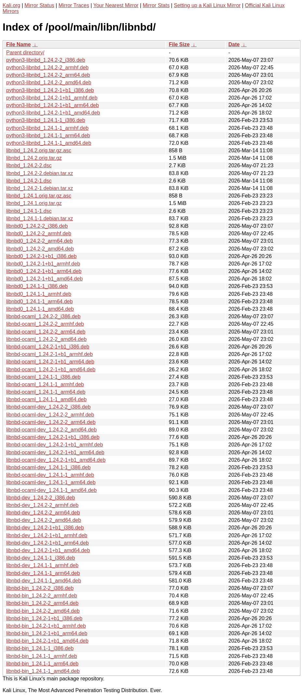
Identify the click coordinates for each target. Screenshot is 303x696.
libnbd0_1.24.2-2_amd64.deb (40, 249)
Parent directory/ (25, 52)
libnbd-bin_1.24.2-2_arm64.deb (42, 603)
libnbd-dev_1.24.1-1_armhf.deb (42, 565)
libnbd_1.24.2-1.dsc (29, 181)
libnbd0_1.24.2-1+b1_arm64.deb (44, 271)
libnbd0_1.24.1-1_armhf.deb (38, 294)
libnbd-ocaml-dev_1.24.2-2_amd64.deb (51, 429)
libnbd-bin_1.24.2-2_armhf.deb (41, 595)
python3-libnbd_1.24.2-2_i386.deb (45, 60)
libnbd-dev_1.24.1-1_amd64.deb (43, 580)
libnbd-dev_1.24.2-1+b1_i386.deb (45, 527)
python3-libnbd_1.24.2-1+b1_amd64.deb (53, 113)
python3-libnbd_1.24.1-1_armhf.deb (47, 128)
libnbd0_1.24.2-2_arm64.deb (39, 241)
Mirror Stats (156, 5)
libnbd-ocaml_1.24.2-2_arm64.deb (46, 331)
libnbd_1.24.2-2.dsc (29, 165)
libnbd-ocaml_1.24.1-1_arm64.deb (46, 392)
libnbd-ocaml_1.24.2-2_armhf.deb (45, 324)
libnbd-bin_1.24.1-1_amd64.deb (43, 671)
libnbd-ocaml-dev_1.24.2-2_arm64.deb (51, 422)
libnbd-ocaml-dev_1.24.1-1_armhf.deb (50, 475)
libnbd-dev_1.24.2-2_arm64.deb (43, 512)
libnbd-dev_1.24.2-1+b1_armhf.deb (46, 535)
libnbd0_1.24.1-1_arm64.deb (39, 301)
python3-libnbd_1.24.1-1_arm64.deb (48, 135)
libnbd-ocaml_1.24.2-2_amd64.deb (46, 339)
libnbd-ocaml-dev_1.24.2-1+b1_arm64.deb (55, 452)
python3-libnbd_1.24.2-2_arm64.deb (48, 75)
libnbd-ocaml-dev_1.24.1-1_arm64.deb (51, 482)
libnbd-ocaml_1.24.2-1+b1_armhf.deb (49, 354)
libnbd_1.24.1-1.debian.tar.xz (39, 218)
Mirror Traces (74, 5)
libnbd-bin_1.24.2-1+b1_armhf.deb (46, 626)
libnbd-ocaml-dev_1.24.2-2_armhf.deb (50, 414)
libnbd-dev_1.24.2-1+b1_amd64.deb (48, 550)
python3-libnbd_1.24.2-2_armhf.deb (47, 67)
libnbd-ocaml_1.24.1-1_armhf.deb (45, 384)
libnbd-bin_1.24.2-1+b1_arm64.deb (46, 633)
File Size (179, 44)
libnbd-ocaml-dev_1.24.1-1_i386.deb (48, 467)
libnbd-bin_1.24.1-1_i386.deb (39, 648)
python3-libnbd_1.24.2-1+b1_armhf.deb (52, 98)
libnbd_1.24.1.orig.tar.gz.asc (38, 195)
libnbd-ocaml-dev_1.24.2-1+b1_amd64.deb (56, 460)
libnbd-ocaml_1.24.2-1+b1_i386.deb (47, 346)
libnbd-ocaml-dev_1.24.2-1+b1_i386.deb (52, 437)
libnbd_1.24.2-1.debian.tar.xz (39, 188)
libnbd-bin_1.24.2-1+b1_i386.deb (44, 618)
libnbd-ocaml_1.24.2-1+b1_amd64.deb (50, 369)
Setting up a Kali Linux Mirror (207, 5)
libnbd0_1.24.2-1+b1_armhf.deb (43, 263)
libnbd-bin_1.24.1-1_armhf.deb (41, 656)
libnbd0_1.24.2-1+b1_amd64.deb (44, 278)
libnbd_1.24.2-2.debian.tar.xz (39, 173)
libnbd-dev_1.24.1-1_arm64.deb (43, 573)
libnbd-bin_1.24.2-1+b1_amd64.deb (47, 641)
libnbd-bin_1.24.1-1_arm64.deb (42, 663)
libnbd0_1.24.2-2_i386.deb (37, 226)
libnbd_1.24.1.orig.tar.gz (34, 203)
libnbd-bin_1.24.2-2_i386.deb (39, 588)
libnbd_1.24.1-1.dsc (29, 211)
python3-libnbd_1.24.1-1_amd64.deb (48, 143)
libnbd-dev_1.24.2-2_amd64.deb (43, 520)
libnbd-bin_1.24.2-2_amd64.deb (43, 611)
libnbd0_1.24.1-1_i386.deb (37, 286)
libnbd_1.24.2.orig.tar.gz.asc (38, 150)
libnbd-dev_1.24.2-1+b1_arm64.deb (47, 543)
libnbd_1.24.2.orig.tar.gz (34, 158)
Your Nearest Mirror (115, 5)
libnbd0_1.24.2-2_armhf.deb (38, 233)
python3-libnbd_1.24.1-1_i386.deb (45, 120)
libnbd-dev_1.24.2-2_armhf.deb (42, 505)
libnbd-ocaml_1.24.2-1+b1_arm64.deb (50, 361)
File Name (18, 44)
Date (234, 44)
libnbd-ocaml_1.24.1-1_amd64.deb (46, 399)
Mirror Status (39, 5)
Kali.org (11, 5)
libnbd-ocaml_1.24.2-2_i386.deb (43, 316)
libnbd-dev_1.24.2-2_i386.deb (40, 497)
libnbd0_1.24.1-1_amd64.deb (40, 309)
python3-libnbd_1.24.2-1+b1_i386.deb (50, 90)
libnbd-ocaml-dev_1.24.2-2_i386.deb (48, 407)
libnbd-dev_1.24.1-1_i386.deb (40, 558)
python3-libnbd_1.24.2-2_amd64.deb (48, 82)
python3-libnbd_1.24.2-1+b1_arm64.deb (52, 105)
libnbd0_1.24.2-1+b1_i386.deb (41, 256)
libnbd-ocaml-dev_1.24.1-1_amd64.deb (51, 490)
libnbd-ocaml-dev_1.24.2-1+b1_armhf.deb (54, 444)
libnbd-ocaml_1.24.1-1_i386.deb (43, 377)
